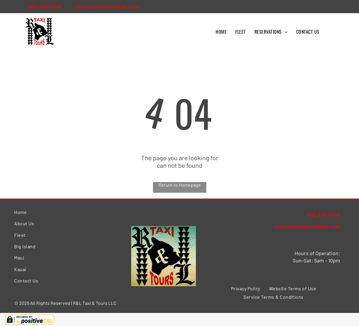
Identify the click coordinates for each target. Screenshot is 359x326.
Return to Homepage (179, 185)
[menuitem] (221, 32)
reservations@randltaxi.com (106, 6)
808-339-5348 (44, 6)
